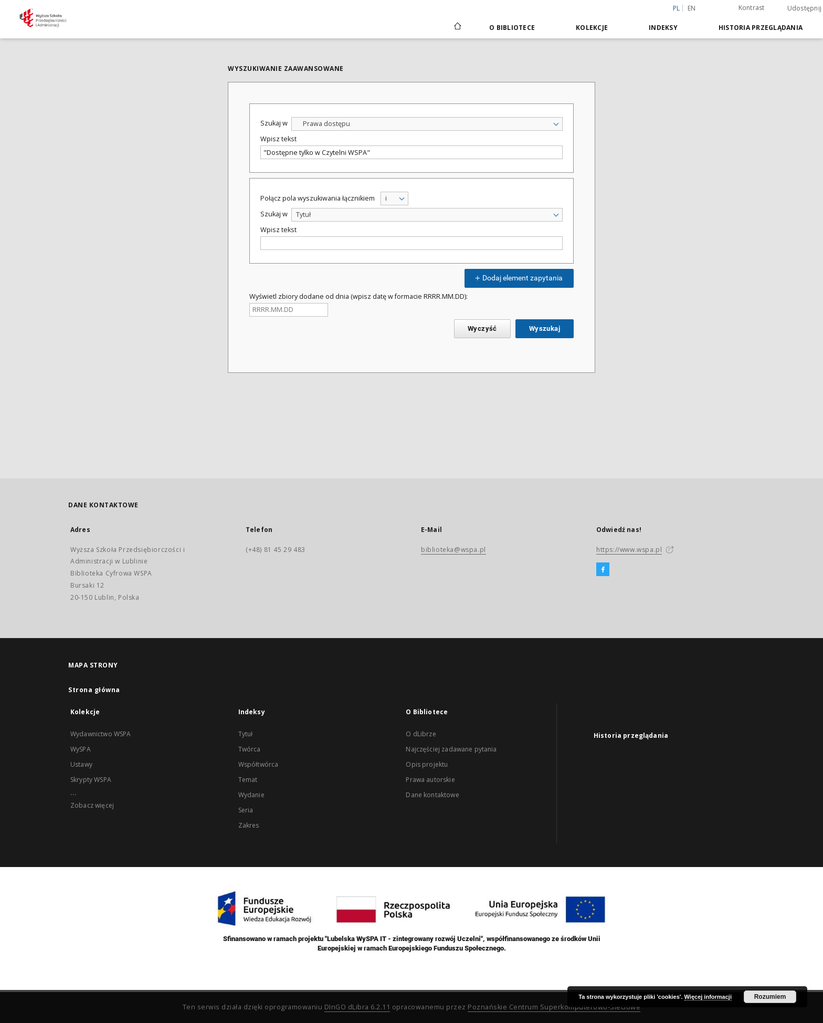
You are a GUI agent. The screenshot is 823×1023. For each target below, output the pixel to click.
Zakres (248, 825)
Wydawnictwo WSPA (100, 733)
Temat (248, 779)
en (692, 8)
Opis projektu (427, 764)
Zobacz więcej (92, 805)
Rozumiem (770, 996)
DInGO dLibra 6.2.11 (357, 1007)
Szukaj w (274, 123)
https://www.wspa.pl (629, 549)
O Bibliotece (512, 27)
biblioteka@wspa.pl (453, 549)
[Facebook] (602, 570)
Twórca (249, 749)
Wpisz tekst (278, 138)
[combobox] (427, 124)
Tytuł (245, 733)
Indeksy (663, 27)
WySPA (80, 749)
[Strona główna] (457, 27)
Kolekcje (592, 27)
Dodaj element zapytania (517, 278)
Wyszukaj (544, 328)
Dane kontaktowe (432, 794)
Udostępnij (804, 8)
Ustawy (81, 764)
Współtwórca (258, 764)
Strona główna (94, 689)
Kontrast (751, 7)
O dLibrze (421, 733)
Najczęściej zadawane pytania (451, 749)
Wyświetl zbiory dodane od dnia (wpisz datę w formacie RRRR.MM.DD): (358, 296)
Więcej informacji (708, 997)
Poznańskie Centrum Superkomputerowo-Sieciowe (554, 1007)
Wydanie (251, 794)
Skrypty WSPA (90, 779)
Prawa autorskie (430, 779)
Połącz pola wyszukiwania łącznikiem (317, 198)
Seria (246, 810)
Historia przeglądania (761, 27)
